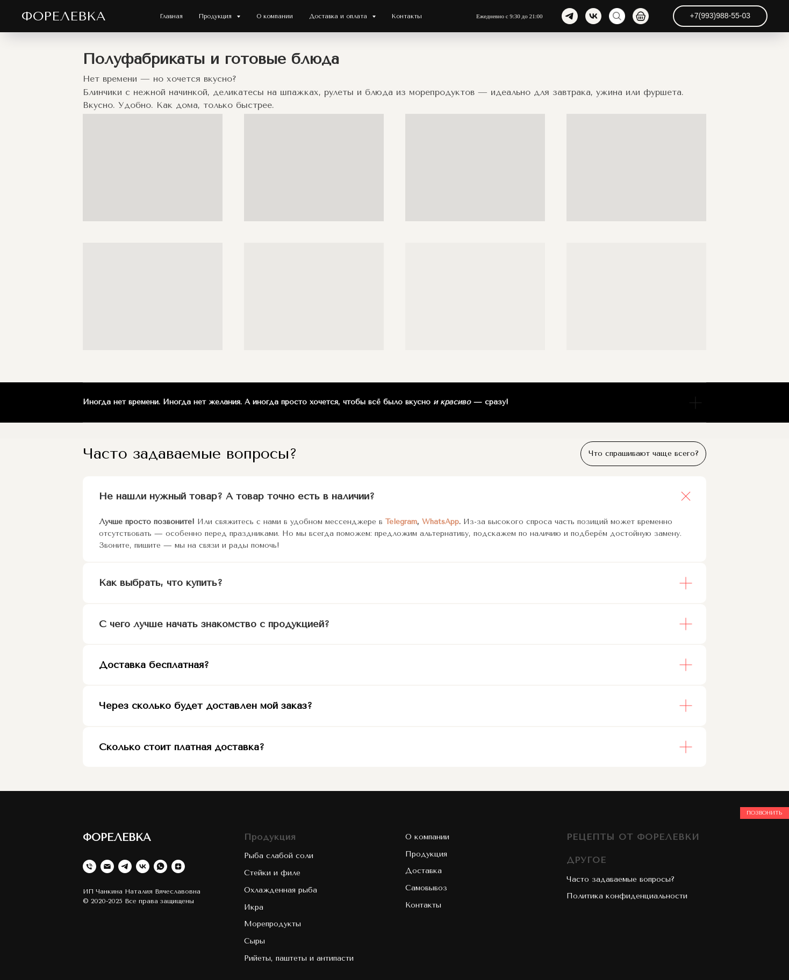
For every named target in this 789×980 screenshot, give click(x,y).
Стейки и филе (272, 872)
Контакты (407, 16)
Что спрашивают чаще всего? (644, 453)
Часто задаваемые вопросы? (620, 879)
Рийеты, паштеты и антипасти (299, 958)
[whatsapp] (160, 866)
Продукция (270, 837)
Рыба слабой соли (278, 855)
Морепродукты (272, 923)
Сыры (254, 941)
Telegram (401, 521)
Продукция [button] (216, 16)
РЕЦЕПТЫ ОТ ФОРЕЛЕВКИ (632, 837)
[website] (617, 16)
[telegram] (570, 16)
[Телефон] (89, 866)
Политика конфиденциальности (626, 896)
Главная (171, 16)
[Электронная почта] (107, 866)
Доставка (423, 870)
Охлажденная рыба (280, 890)
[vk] (593, 16)
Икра (253, 907)
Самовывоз (426, 887)
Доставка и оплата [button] (339, 16)
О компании (274, 16)
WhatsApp (440, 521)
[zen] (178, 866)
